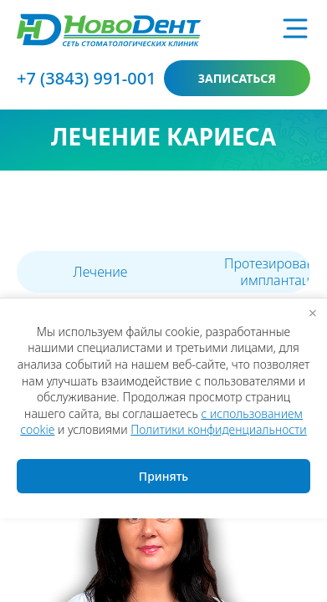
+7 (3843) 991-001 (86, 78)
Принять (163, 476)
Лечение (101, 272)
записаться (237, 78)
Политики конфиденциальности (218, 429)
